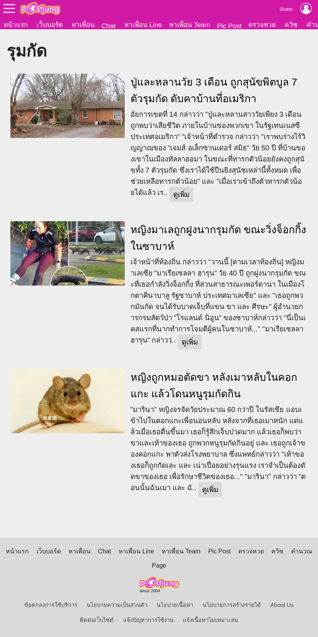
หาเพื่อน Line (143, 25)
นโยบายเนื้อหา (175, 605)
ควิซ (291, 25)
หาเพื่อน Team (189, 25)
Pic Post (229, 26)
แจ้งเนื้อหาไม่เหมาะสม (210, 620)
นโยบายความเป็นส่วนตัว (117, 605)
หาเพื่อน (83, 25)
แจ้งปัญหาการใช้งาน (148, 620)
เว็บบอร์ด (50, 25)
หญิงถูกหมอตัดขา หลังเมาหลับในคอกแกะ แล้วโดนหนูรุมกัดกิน (214, 385)
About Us (282, 605)
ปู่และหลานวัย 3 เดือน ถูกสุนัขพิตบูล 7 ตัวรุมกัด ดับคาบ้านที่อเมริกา (214, 90)
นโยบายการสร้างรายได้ (232, 605)
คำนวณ (301, 551)
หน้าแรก (15, 25)
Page (159, 565)
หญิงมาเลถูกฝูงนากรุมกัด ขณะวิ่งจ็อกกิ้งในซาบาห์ (218, 238)
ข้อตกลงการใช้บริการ (50, 605)
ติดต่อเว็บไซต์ (97, 620)
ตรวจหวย (262, 25)
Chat (109, 26)
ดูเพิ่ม (181, 194)
